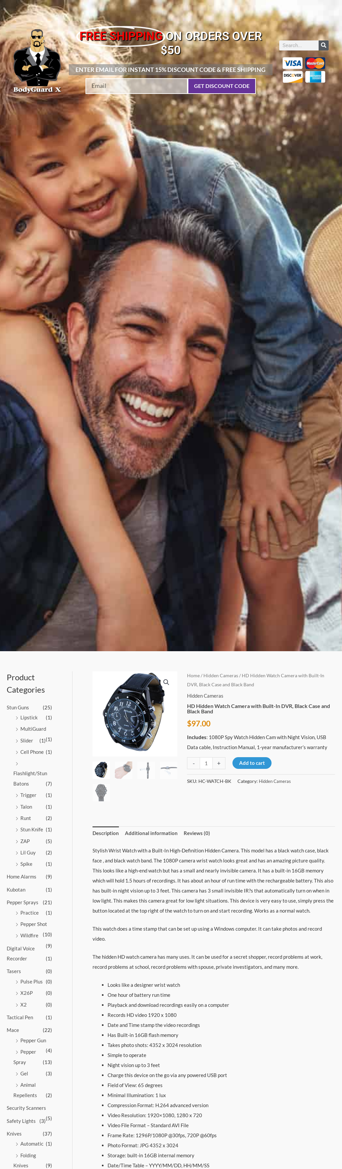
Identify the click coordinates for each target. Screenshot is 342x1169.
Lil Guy (28, 850)
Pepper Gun (33, 1035)
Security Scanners (26, 1101)
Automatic (31, 1137)
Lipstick (29, 717)
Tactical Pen (20, 1012)
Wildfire (29, 932)
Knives (14, 1127)
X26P (26, 988)
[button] (166, 682)
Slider (26, 740)
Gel (24, 1068)
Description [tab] (106, 833)
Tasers (14, 967)
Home (193, 675)
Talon (26, 805)
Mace (13, 1025)
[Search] (324, 45)
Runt (25, 816)
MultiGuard (33, 728)
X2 (23, 1000)
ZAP (25, 839)
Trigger (28, 794)
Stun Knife (31, 828)
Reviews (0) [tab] (197, 833)
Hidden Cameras (220, 675)
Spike (26, 861)
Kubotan (16, 887)
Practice (29, 909)
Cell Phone (32, 751)
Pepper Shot (33, 921)
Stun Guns (18, 707)
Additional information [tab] (151, 833)
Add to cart (252, 763)
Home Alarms (21, 874)
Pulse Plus (31, 977)
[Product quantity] (206, 763)
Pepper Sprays (22, 899)
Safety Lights (21, 1114)
